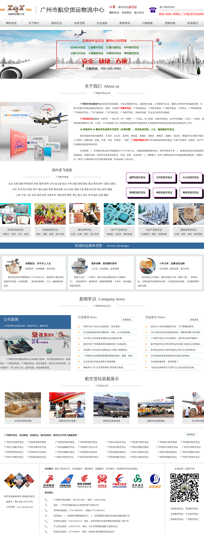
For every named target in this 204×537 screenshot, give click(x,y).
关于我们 (34, 23)
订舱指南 (147, 23)
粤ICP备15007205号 (24, 501)
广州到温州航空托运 (36, 457)
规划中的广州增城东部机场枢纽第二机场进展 (104, 344)
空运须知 (102, 23)
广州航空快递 (62, 177)
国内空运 (56, 23)
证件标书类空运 (15, 229)
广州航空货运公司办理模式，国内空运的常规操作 (174, 338)
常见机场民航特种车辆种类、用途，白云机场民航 (106, 332)
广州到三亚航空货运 (139, 452)
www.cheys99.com (25, 507)
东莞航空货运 (177, 514)
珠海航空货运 (192, 508)
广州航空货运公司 (102, 93)
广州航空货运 (192, 519)
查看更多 (127, 320)
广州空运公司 (102, 385)
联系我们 (193, 23)
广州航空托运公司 (102, 306)
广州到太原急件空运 (116, 442)
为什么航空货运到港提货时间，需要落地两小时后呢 (175, 332)
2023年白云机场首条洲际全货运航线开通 (102, 338)
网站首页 (11, 23)
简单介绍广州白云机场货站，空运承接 (101, 326)
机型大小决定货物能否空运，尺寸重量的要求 (172, 326)
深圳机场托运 (177, 508)
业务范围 (79, 23)
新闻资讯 (124, 23)
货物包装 (170, 23)
